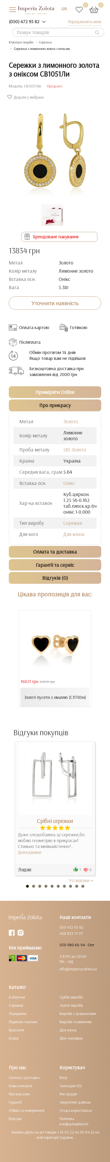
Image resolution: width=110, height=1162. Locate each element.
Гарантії (15, 1102)
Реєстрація (68, 1094)
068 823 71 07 (71, 933)
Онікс (69, 483)
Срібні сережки (55, 820)
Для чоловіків (71, 1038)
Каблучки (17, 997)
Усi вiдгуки (81, 880)
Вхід (63, 1077)
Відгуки (15, 1118)
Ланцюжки (17, 1013)
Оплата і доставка (24, 1077)
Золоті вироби (71, 1005)
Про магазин (19, 1094)
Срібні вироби (71, 997)
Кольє (14, 1038)
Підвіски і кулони (23, 1021)
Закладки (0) (71, 1085)
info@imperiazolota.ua (78, 969)
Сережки (45, 42)
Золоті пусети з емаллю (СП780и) (55, 697)
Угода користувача (76, 1110)
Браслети (16, 1030)
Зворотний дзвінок (75, 1102)
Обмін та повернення (26, 1110)
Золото (70, 421)
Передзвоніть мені (84, 21)
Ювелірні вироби (21, 42)
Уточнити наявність (55, 303)
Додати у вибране (26, 97)
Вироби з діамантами (78, 1013)
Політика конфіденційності (74, 1121)
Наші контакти (20, 1085)
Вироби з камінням (76, 1021)
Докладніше (30, 852)
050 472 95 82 (71, 927)
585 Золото (74, 449)
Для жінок (73, 534)
